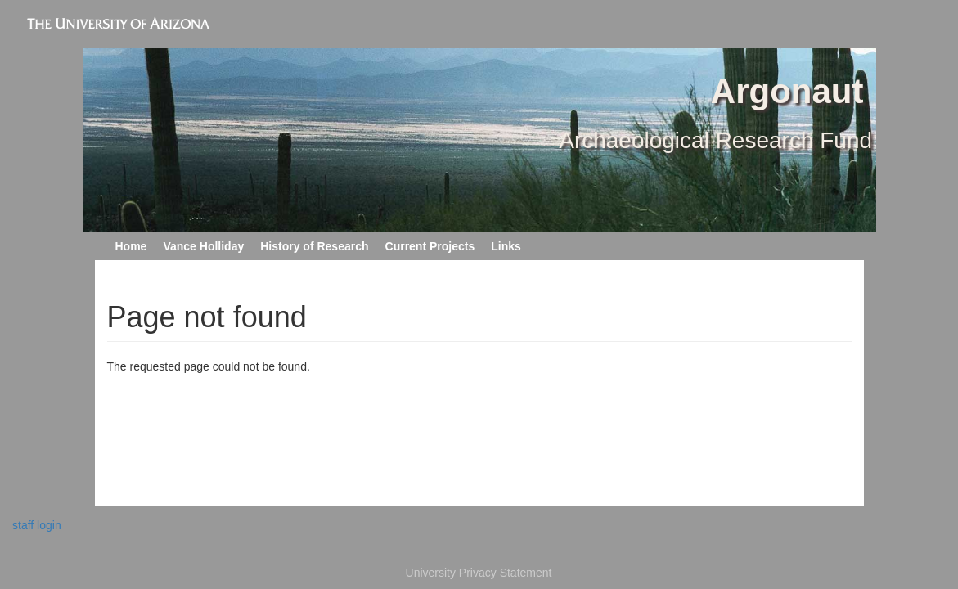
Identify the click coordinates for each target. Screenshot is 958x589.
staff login (36, 525)
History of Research (314, 246)
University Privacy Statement (479, 572)
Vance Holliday (203, 246)
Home (131, 246)
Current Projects (430, 246)
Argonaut (787, 91)
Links (506, 246)
